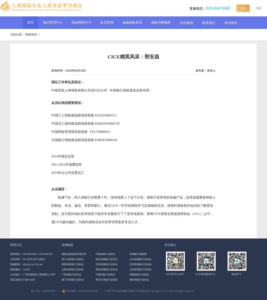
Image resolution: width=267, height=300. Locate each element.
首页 (30, 22)
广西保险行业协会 (71, 274)
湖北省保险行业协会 (107, 259)
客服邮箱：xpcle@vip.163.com (26, 264)
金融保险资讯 (132, 22)
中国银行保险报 (138, 254)
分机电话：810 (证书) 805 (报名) (27, 259)
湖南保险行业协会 (139, 279)
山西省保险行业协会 (73, 269)
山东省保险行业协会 (140, 259)
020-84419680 (218, 8)
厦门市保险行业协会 (73, 279)
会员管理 (106, 22)
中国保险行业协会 (105, 254)
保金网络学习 (81, 22)
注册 (258, 8)
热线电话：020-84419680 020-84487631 (31, 254)
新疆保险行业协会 (139, 274)
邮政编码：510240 (20, 269)
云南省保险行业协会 (140, 269)
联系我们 (208, 23)
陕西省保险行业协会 (73, 264)
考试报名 (230, 23)
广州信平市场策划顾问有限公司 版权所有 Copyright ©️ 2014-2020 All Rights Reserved (149, 291)
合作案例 (186, 23)
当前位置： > (25, 34)
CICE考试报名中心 (205, 274)
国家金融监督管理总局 (74, 254)
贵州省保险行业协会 (140, 264)
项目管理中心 (52, 22)
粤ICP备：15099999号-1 (43, 291)
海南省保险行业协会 (107, 269)
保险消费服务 (161, 22)
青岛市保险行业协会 (107, 279)
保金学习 (236, 274)
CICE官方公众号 (174, 274)
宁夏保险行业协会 (105, 274)
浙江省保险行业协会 (73, 259)
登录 (243, 8)
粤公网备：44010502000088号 (82, 291)
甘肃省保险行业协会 (107, 264)
